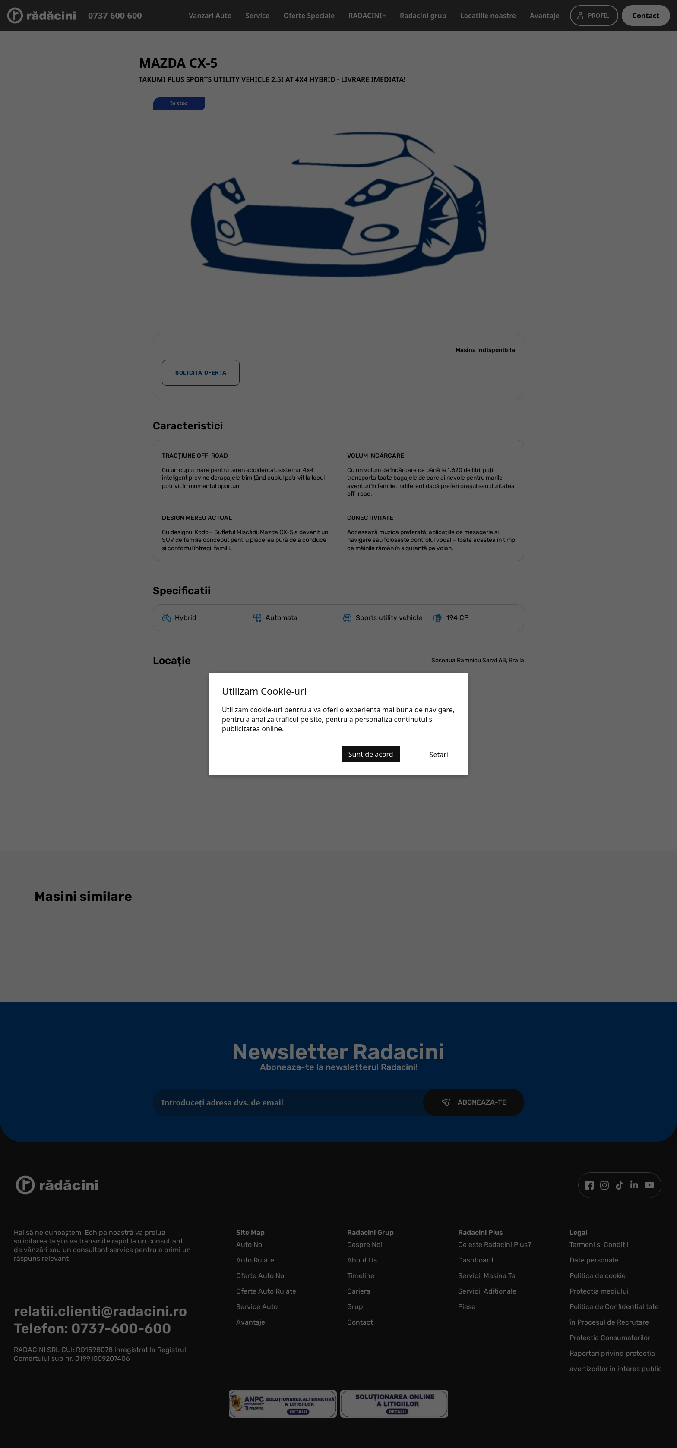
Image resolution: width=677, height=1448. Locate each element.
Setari (439, 754)
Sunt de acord (370, 754)
